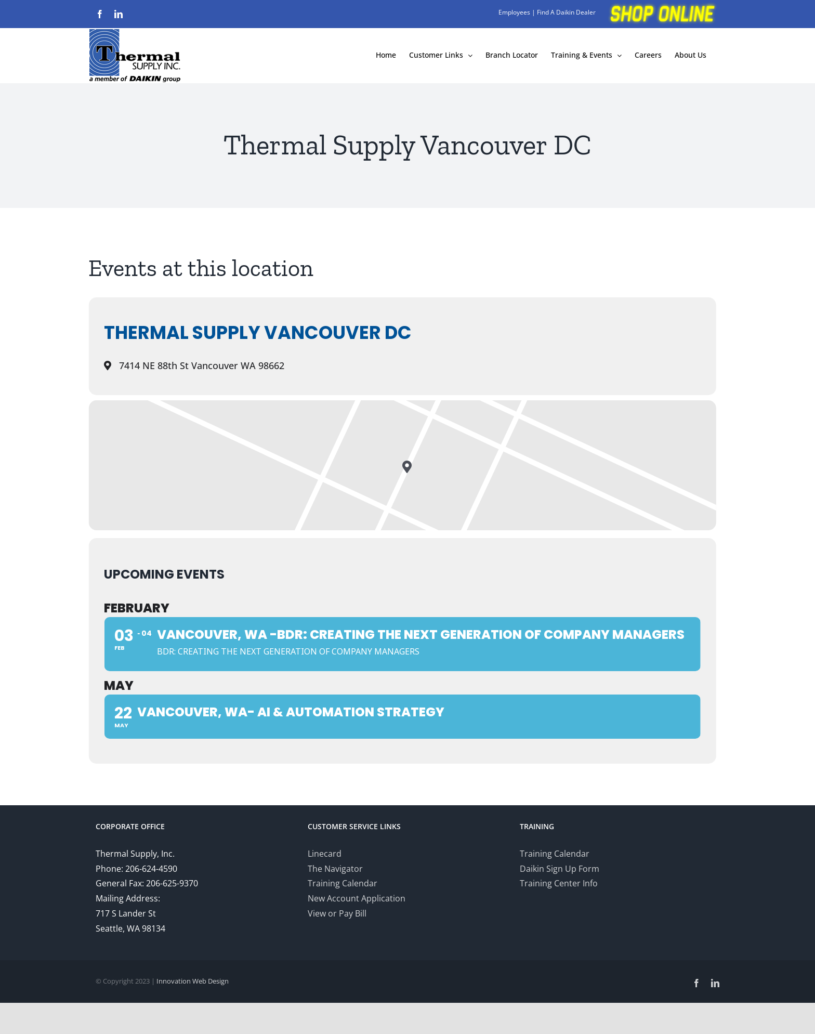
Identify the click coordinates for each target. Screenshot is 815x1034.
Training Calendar (342, 883)
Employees (514, 12)
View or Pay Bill (337, 913)
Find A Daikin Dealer (566, 12)
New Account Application (356, 898)
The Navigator (335, 868)
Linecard (324, 853)
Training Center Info (559, 883)
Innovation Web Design (192, 981)
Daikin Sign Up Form (559, 868)
